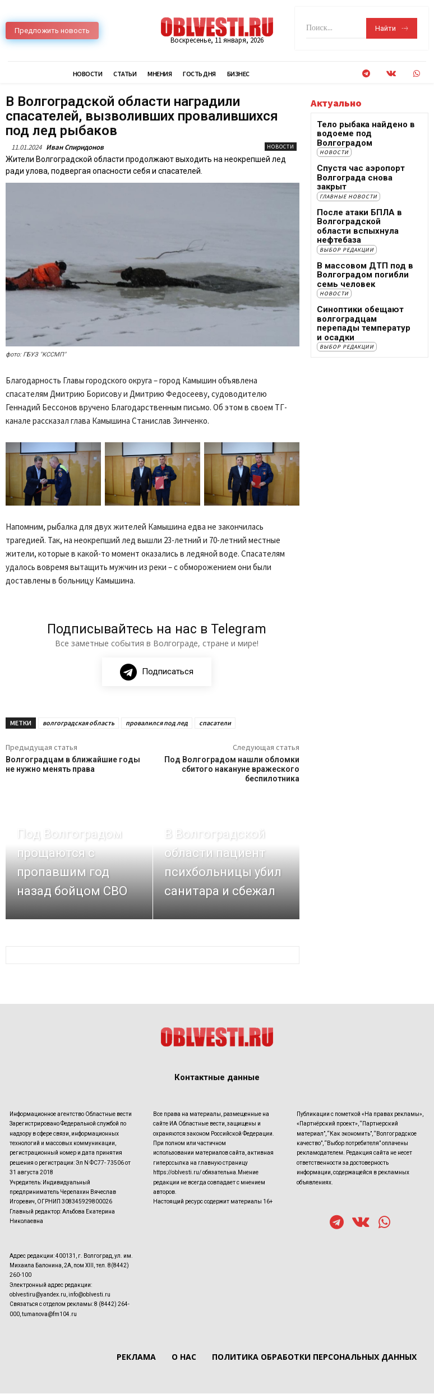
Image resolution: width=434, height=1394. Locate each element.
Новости (281, 146)
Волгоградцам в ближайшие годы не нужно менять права (73, 765)
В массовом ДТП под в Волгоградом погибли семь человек (364, 237)
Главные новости (348, 173)
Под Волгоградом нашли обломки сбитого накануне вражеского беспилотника (231, 770)
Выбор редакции (347, 213)
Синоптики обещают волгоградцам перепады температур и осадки (359, 277)
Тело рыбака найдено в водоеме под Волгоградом (364, 128)
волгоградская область (78, 723)
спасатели (215, 723)
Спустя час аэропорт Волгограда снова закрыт (360, 161)
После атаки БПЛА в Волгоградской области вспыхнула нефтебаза (357, 197)
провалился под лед (157, 723)
